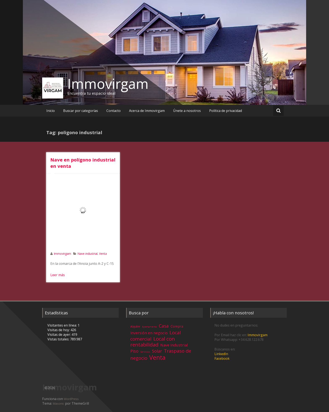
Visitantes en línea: (62, 325)
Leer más (57, 275)
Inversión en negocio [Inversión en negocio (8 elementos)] (149, 332)
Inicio (50, 110)
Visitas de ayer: (59, 334)
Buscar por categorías (80, 110)
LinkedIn (221, 354)
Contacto (113, 110)
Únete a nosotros (187, 110)
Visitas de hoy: (58, 330)
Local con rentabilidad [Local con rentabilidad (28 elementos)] (152, 341)
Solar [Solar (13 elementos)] (157, 351)
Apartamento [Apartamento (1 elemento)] (149, 326)
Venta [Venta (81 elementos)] (157, 357)
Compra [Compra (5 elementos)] (177, 326)
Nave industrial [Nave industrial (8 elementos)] (174, 345)
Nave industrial (87, 254)
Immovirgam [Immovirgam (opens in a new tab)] (258, 335)
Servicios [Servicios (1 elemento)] (145, 351)
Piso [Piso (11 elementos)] (134, 351)
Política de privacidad (225, 110)
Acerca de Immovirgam (147, 110)
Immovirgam (108, 83)
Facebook (222, 358)
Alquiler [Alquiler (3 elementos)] (135, 326)
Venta (103, 254)
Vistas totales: (58, 339)
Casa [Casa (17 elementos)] (164, 326)
